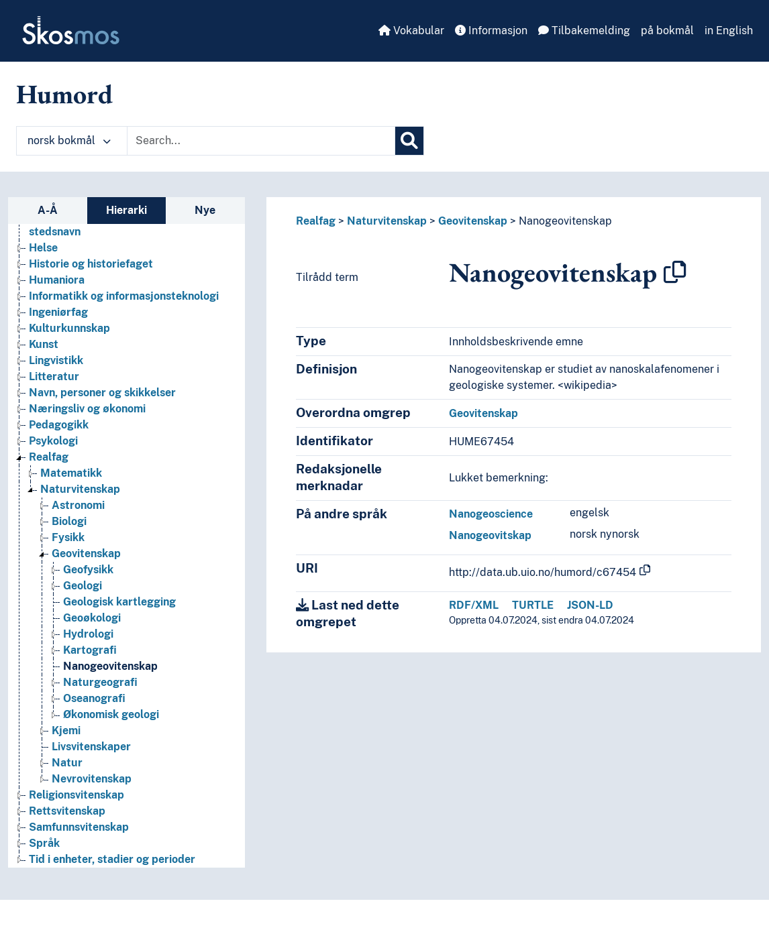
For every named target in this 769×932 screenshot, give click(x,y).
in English (729, 30)
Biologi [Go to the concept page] (69, 521)
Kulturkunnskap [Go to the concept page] (69, 328)
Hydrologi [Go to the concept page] (88, 634)
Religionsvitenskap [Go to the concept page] (76, 795)
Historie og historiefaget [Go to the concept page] (91, 263)
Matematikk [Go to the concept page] (71, 473)
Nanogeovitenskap (565, 221)
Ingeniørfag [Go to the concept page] (58, 312)
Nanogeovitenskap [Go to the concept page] (110, 666)
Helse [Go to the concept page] (43, 247)
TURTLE (533, 605)
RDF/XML (474, 605)
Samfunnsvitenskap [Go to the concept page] (79, 827)
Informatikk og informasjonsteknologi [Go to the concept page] (124, 296)
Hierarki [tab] (126, 210)
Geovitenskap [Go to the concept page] (86, 553)
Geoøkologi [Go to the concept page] (92, 617)
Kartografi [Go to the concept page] (90, 650)
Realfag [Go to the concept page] (48, 457)
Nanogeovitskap (490, 535)
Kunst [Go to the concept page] (43, 344)
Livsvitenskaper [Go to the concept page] (91, 746)
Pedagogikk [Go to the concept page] (59, 424)
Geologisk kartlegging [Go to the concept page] (119, 601)
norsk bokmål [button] (69, 140)
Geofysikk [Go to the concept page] (88, 569)
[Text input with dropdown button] (261, 141)
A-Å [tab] (48, 210)
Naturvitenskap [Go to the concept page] (80, 489)
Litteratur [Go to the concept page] (54, 376)
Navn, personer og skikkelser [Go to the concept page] (102, 392)
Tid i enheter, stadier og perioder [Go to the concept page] (112, 859)
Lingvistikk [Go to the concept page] (56, 360)
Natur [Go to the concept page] (67, 762)
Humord (64, 93)
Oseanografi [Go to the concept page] (94, 698)
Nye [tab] (205, 210)
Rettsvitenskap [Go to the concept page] (67, 811)
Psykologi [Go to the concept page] (53, 440)
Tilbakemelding (584, 30)
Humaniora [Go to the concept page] (57, 280)
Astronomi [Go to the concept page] (78, 505)
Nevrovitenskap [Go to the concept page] (92, 778)
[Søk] (409, 141)
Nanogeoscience (491, 514)
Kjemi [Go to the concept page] (66, 730)
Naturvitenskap (387, 221)
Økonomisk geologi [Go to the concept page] (111, 714)
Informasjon (491, 30)
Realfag (316, 221)
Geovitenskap (472, 221)
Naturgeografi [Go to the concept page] (100, 682)
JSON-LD (590, 605)
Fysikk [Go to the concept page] (68, 537)
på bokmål (667, 30)
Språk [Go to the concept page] (44, 843)
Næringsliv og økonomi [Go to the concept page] (87, 408)
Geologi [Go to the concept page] (82, 585)
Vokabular (411, 30)
